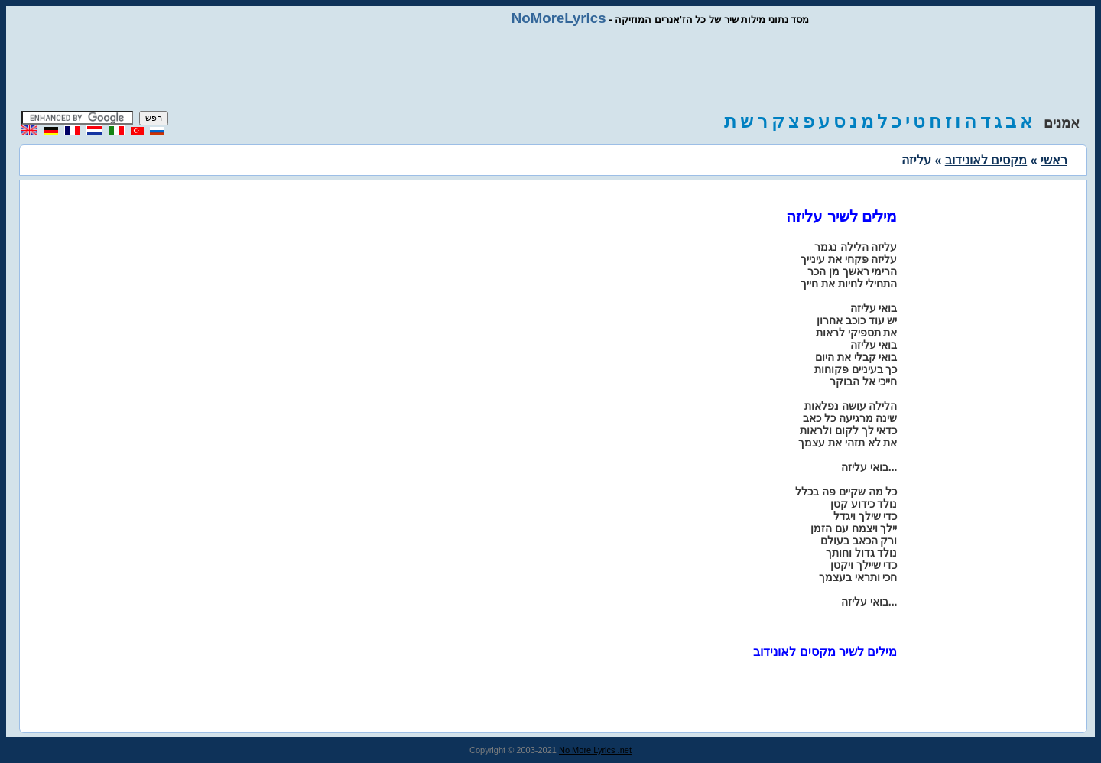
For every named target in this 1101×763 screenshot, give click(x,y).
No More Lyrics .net (595, 750)
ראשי (1054, 160)
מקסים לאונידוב (986, 160)
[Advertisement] (550, 68)
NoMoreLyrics (559, 18)
